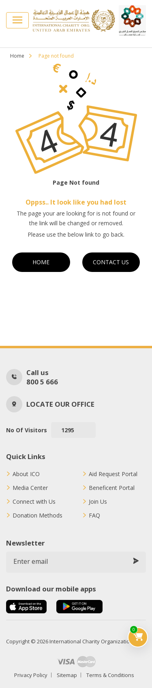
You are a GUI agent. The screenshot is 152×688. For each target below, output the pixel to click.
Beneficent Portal (112, 488)
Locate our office (60, 404)
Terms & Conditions (110, 675)
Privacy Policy (30, 675)
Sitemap (67, 675)
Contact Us (111, 262)
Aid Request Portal (113, 474)
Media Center (30, 488)
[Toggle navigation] (17, 20)
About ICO (26, 474)
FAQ (94, 515)
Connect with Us (34, 502)
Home (17, 55)
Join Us (98, 502)
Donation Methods (37, 515)
